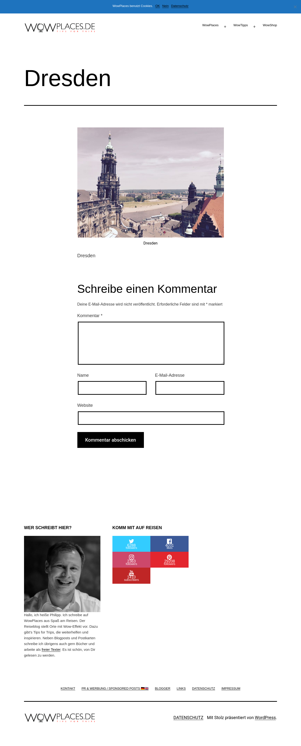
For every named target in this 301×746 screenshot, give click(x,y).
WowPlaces (210, 25)
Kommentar (90, 315)
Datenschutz (179, 6)
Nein (165, 6)
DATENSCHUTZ (188, 717)
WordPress (265, 717)
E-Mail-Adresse (169, 375)
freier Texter (51, 649)
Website (85, 405)
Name (83, 375)
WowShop (270, 25)
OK (157, 6)
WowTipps (240, 25)
